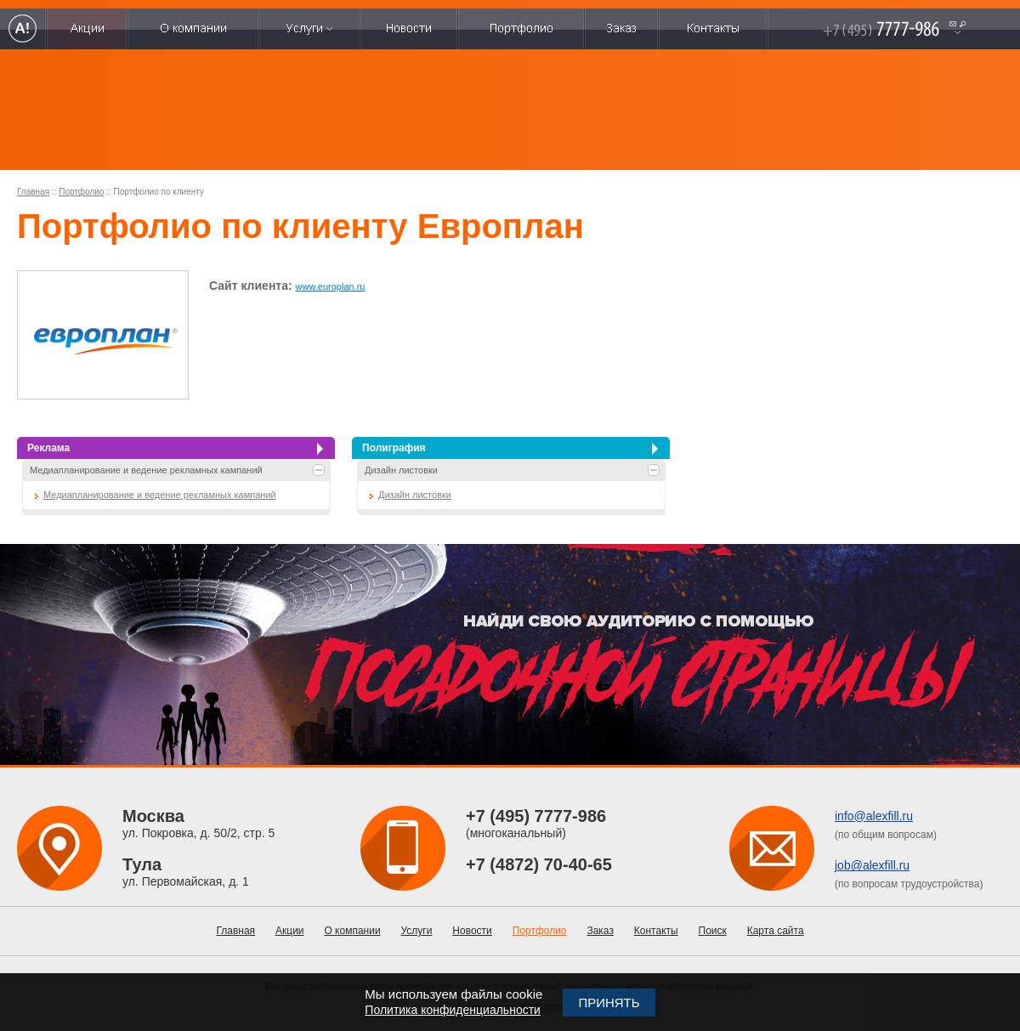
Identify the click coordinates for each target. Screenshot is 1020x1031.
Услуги (417, 931)
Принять (608, 1002)
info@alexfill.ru (874, 816)
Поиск (713, 931)
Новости (471, 931)
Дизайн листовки (401, 470)
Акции (289, 931)
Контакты (656, 931)
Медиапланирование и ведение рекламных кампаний (146, 470)
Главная (33, 191)
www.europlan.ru (331, 286)
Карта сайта (775, 931)
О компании (352, 931)
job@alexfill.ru (872, 865)
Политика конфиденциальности (453, 1010)
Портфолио (81, 191)
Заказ (599, 931)
